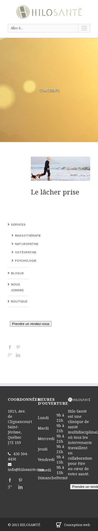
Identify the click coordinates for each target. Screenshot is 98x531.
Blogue (17, 273)
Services (18, 224)
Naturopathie (26, 244)
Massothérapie (28, 235)
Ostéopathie (25, 252)
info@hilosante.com (26, 469)
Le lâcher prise (55, 192)
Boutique (19, 301)
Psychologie (25, 260)
